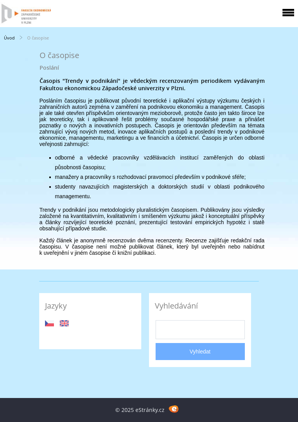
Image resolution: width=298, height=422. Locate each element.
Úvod (9, 38)
